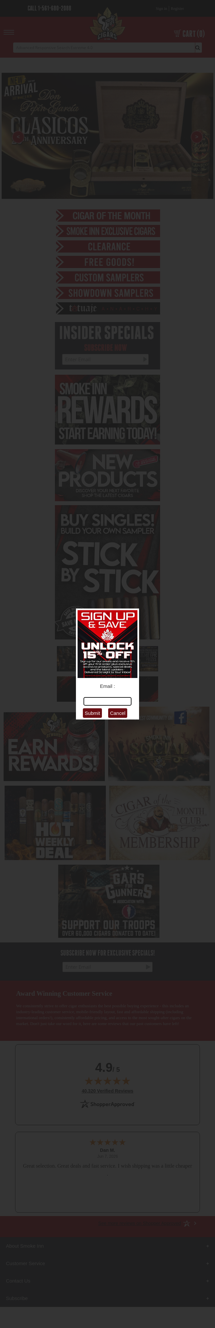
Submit (92, 713)
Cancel (118, 713)
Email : (107, 686)
